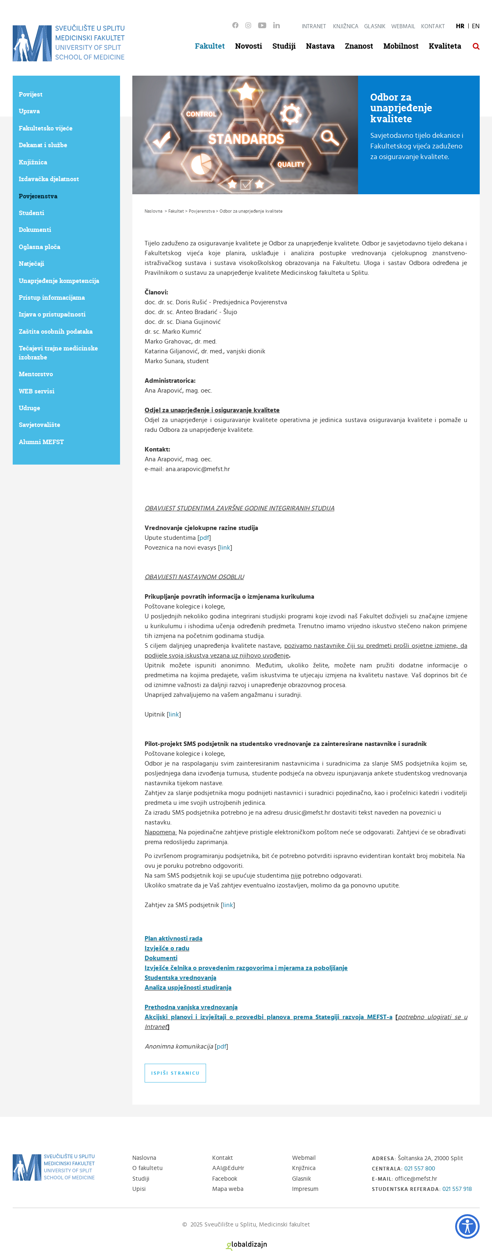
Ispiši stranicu (175, 1073)
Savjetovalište (39, 424)
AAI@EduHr (228, 1168)
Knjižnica (345, 26)
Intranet (314, 26)
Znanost (359, 46)
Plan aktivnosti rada (173, 938)
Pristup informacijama (52, 297)
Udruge (29, 408)
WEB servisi (36, 391)
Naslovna (144, 1158)
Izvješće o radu (167, 948)
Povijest (31, 94)
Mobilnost (401, 46)
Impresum (305, 1189)
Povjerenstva (38, 196)
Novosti (248, 46)
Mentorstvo (36, 374)
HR (460, 26)
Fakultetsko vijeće (46, 128)
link (225, 547)
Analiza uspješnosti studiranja (188, 987)
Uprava (29, 111)
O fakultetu (147, 1168)
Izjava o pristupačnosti (52, 314)
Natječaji (31, 263)
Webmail (403, 26)
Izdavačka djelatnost (49, 179)
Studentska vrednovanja (180, 978)
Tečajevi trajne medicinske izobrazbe (58, 352)
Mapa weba (227, 1189)
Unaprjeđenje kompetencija (59, 280)
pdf (204, 538)
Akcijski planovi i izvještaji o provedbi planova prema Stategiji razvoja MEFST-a (268, 1017)
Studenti (31, 213)
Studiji (284, 46)
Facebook (224, 1179)
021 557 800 (419, 1169)
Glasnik (374, 26)
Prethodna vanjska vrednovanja (191, 1007)
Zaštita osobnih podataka (56, 331)
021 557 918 (457, 1189)
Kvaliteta (445, 46)
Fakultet (210, 46)
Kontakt (433, 26)
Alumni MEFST (41, 442)
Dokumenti (35, 229)
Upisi (139, 1189)
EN (476, 26)
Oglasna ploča (39, 247)
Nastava (320, 46)
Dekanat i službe (43, 145)
